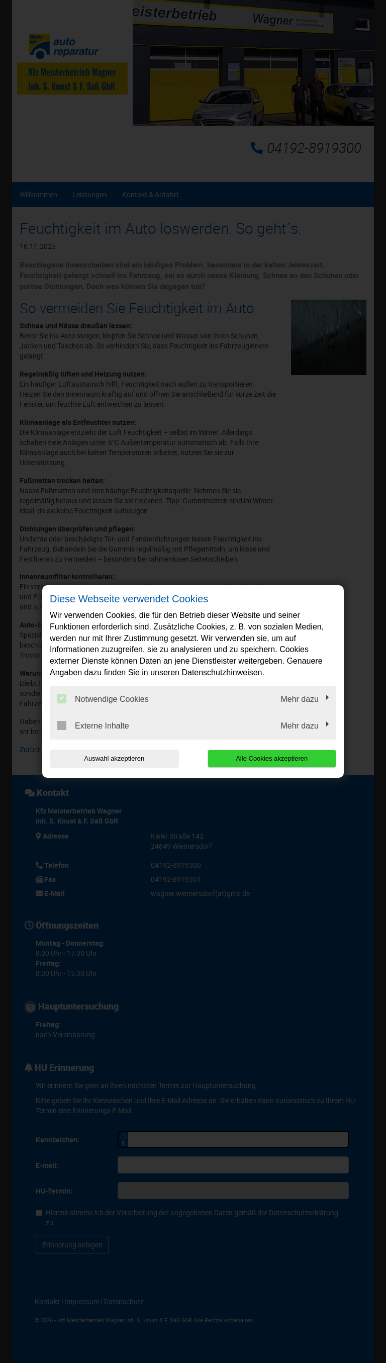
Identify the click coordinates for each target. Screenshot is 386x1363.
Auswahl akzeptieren (114, 758)
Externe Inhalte (93, 725)
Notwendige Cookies (103, 698)
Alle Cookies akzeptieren (272, 758)
